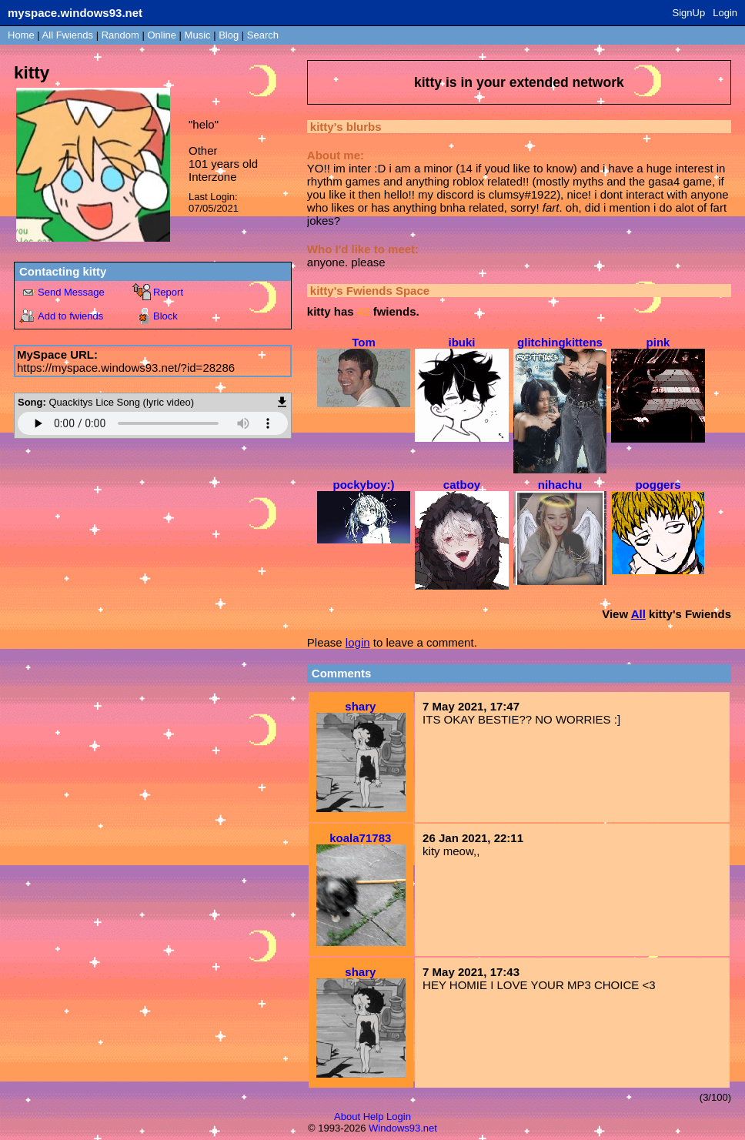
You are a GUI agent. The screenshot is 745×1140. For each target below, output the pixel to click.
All (67, 35)
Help (373, 1116)
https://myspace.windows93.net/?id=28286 (126, 367)
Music (198, 35)
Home (21, 35)
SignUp (689, 12)
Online (161, 35)
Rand (120, 35)
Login (725, 12)
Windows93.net (403, 1128)
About (347, 1116)
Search (263, 35)
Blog (229, 35)
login (358, 642)
